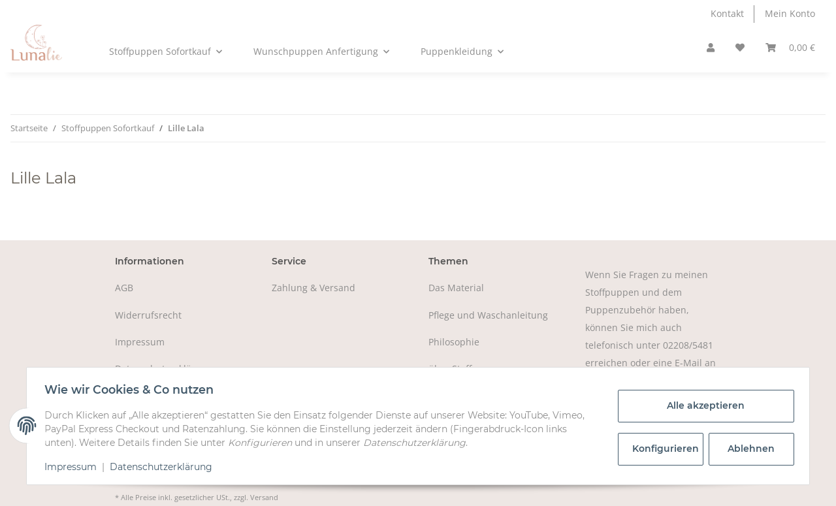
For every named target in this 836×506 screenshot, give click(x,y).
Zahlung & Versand (313, 287)
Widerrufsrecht (148, 315)
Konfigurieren (664, 448)
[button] (710, 48)
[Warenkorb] (790, 48)
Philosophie (453, 342)
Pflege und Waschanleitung (488, 315)
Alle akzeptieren (703, 405)
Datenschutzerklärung (164, 467)
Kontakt (727, 13)
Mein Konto (790, 13)
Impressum (140, 342)
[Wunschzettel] (740, 48)
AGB (124, 287)
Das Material (456, 287)
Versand (264, 497)
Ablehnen (748, 448)
